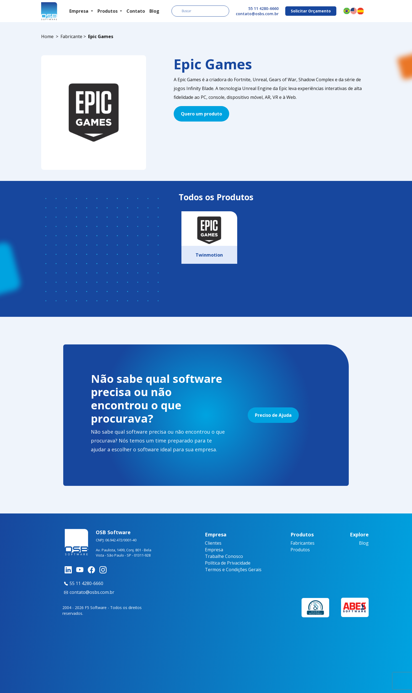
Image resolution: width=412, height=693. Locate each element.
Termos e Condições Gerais (233, 569)
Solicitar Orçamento (311, 11)
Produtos (300, 550)
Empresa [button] (79, 11)
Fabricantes (302, 543)
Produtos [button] (108, 11)
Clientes (213, 543)
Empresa (214, 550)
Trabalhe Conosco (224, 556)
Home (47, 36)
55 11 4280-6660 (263, 8)
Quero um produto (201, 114)
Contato (135, 11)
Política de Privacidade (227, 563)
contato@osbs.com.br (257, 13)
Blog (154, 11)
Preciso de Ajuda (273, 415)
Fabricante (71, 36)
